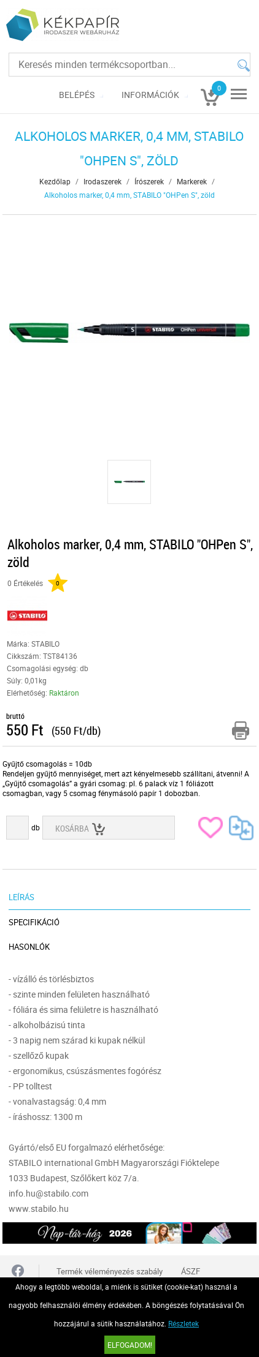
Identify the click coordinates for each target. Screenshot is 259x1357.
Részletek (183, 1323)
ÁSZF (190, 1271)
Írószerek (149, 181)
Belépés (77, 94)
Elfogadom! (129, 1345)
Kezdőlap (55, 181)
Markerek (192, 181)
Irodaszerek (102, 181)
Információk (150, 94)
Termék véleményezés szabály (109, 1271)
